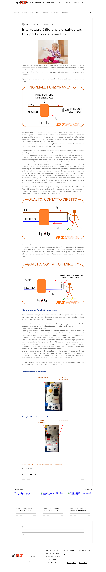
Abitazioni (65, 12)
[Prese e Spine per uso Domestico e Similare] (26, 499)
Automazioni (55, 12)
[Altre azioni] (83, 24)
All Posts (16, 12)
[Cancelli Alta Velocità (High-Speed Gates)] (53, 499)
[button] (90, 12)
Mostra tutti (88, 489)
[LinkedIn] (65, 554)
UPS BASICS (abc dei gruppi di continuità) (78, 510)
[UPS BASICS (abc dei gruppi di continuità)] (80, 499)
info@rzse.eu (50, 2)
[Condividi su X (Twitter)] (27, 474)
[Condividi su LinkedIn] (31, 474)
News (37, 12)
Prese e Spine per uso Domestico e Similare (24, 510)
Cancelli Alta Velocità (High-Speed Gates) (51, 510)
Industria (45, 12)
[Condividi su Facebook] (23, 474)
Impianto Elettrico (27, 12)
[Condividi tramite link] (35, 474)
